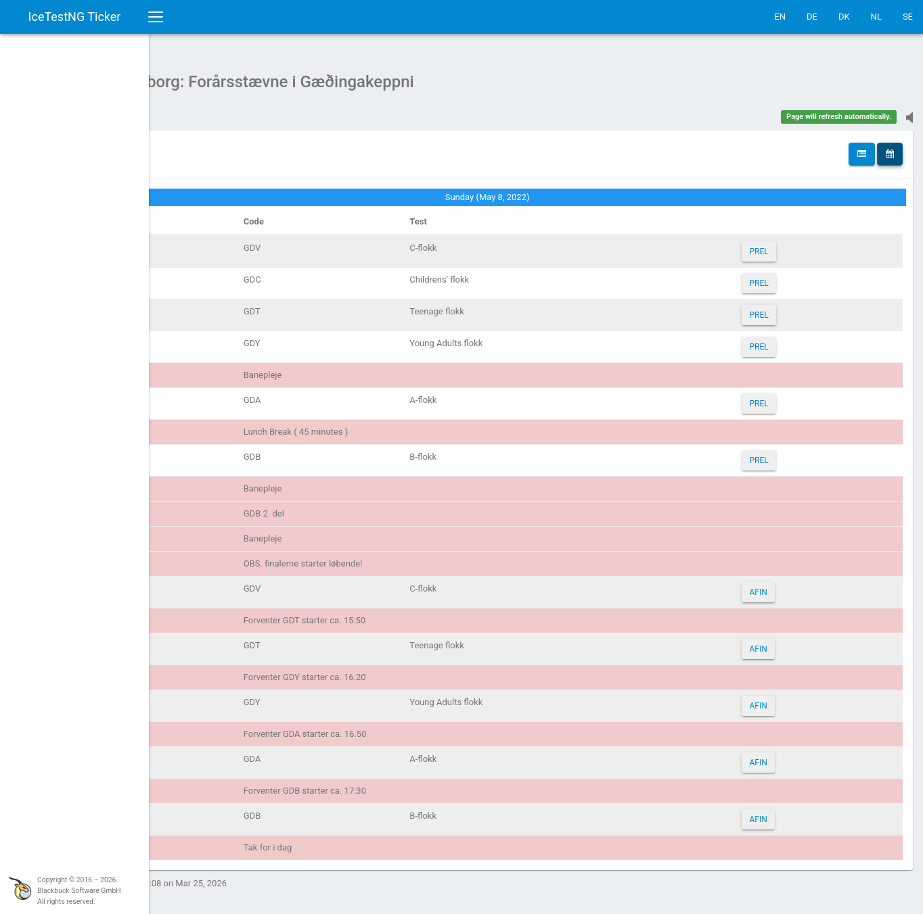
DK (844, 16)
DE (812, 16)
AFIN (777, 585)
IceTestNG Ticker (74, 16)
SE (908, 16)
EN (780, 16)
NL (876, 16)
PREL (778, 244)
